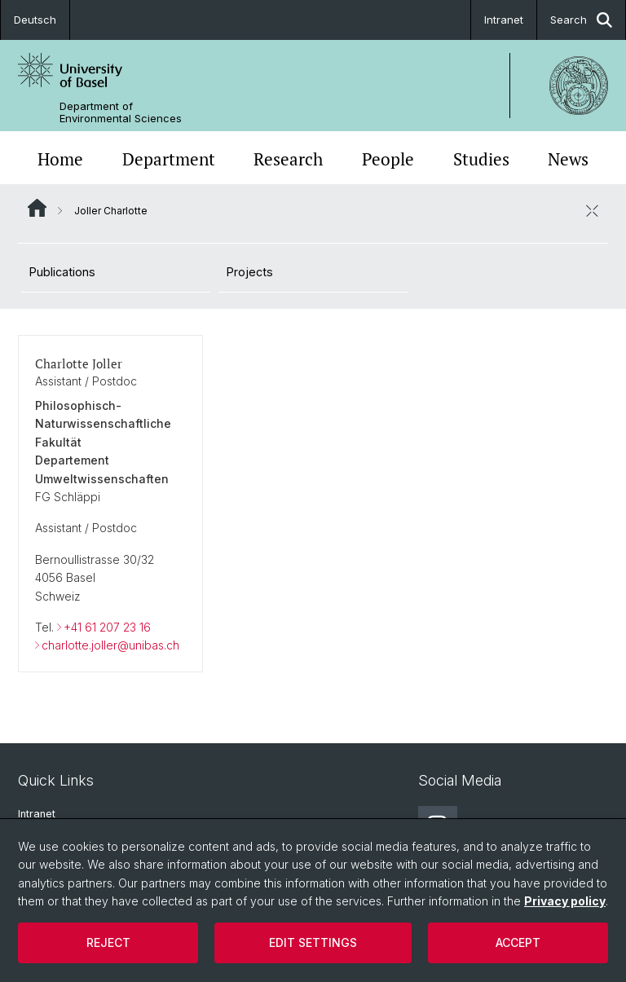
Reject (108, 942)
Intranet (503, 19)
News (568, 159)
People (388, 159)
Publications (62, 272)
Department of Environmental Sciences (121, 112)
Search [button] (581, 20)
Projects (250, 272)
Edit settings (313, 942)
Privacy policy (565, 901)
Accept (518, 942)
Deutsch (35, 19)
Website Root (37, 208)
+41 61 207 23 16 (107, 627)
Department (168, 159)
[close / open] (591, 210)
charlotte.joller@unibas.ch (110, 645)
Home (60, 159)
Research (288, 159)
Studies (481, 159)
